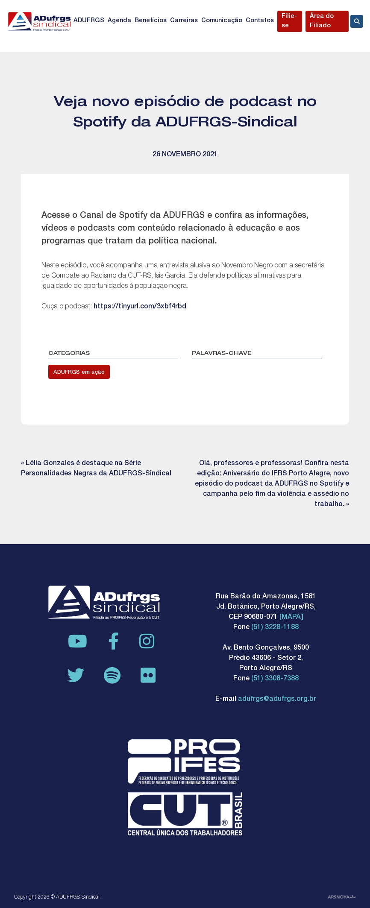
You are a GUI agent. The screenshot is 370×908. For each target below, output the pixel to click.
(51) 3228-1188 (275, 627)
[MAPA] (291, 617)
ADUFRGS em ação (79, 372)
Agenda (119, 21)
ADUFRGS (88, 21)
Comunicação (221, 21)
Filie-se (289, 21)
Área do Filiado (322, 21)
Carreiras (184, 21)
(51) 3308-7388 (275, 679)
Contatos (260, 21)
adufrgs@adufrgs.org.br (277, 699)
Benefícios (151, 21)
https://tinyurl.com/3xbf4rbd (140, 307)
